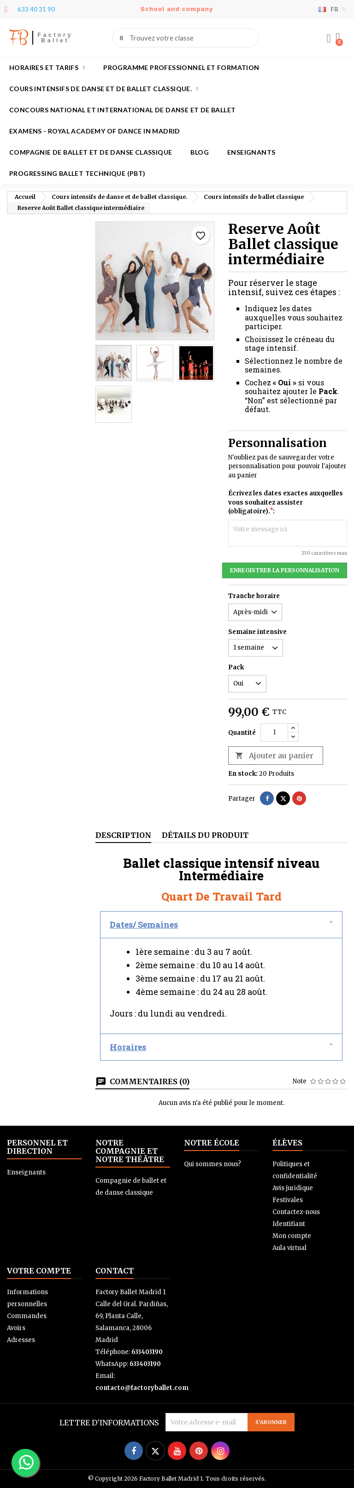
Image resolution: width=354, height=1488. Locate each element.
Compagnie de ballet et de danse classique (90, 152)
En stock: (243, 774)
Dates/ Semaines (144, 924)
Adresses (21, 1340)
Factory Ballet (55, 38)
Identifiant (288, 1224)
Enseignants (251, 152)
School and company (177, 9)
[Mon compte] (328, 39)
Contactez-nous (296, 1212)
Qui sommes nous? (212, 1164)
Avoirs (16, 1328)
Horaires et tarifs (47, 68)
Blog (199, 152)
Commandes (27, 1316)
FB (18, 37)
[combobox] (186, 38)
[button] (338, 38)
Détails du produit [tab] (205, 835)
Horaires (128, 1046)
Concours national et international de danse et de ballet (122, 110)
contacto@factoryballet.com (142, 1388)
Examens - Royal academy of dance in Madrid (94, 131)
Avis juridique (292, 1188)
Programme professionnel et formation (181, 67)
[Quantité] (274, 732)
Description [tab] (123, 835)
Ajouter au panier (274, 756)
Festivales (287, 1200)
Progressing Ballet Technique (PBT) (77, 173)
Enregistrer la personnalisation (284, 570)
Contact (114, 1270)
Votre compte (39, 1270)
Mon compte (291, 1236)
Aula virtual (289, 1248)
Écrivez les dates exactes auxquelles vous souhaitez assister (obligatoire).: (285, 502)
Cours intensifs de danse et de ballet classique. (103, 89)
